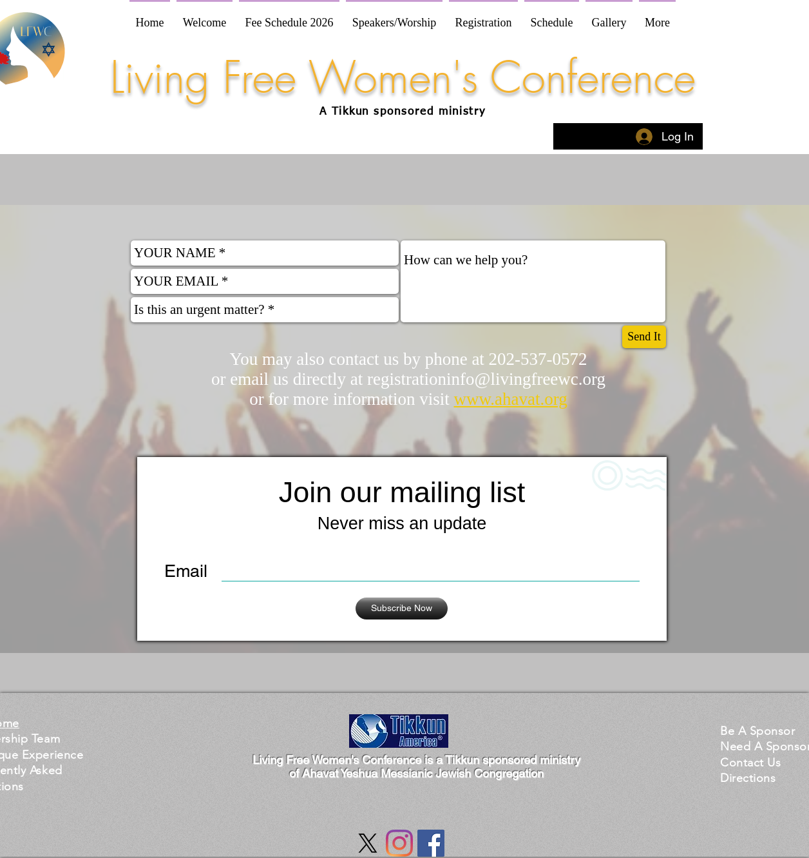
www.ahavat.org (510, 399)
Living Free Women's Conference (403, 77)
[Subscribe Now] (402, 608)
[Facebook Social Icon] (430, 843)
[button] (757, 730)
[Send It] (644, 337)
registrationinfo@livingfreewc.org (486, 379)
